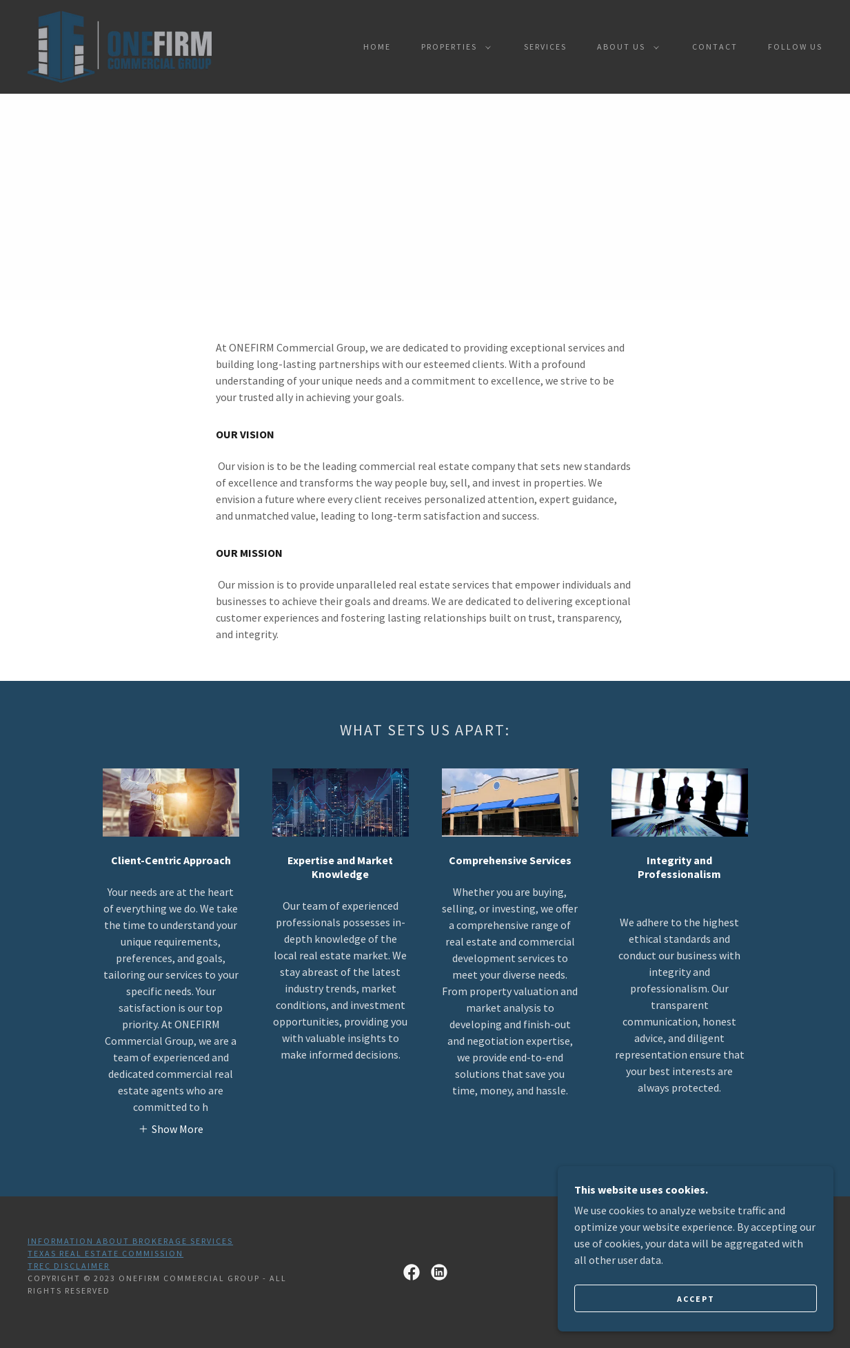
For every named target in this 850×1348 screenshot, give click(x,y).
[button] (453, 47)
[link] (120, 45)
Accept (696, 1299)
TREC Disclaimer (69, 1265)
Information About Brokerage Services (130, 1241)
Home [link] (377, 46)
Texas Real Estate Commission (105, 1253)
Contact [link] (715, 46)
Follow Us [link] (795, 46)
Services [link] (545, 46)
